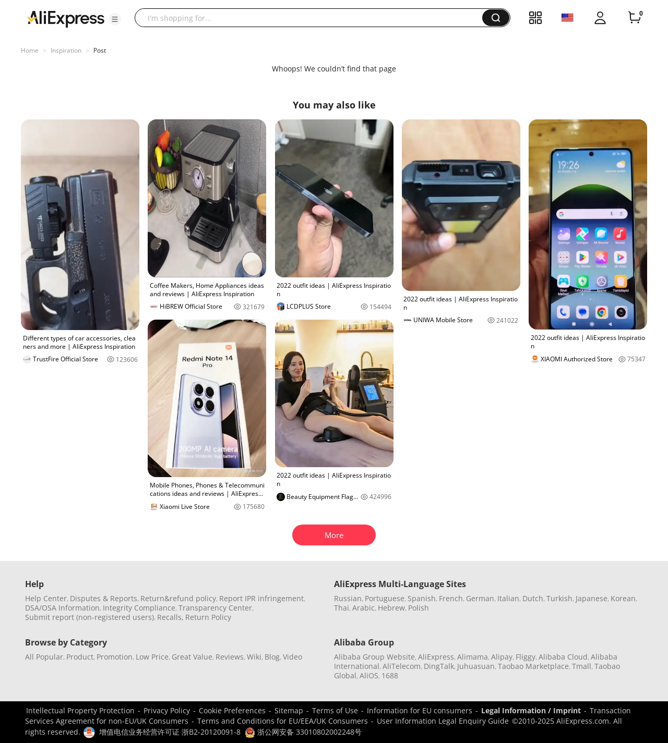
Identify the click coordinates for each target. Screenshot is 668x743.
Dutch (532, 598)
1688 (389, 675)
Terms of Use (335, 710)
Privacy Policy (167, 710)
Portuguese (384, 598)
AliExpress (436, 657)
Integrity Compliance (139, 608)
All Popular (44, 657)
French (451, 598)
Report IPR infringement (261, 598)
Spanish (422, 598)
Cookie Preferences (232, 710)
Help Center (46, 598)
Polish (418, 608)
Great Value (192, 657)
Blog (272, 657)
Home (30, 50)
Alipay (501, 657)
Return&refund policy (178, 598)
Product (79, 657)
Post (99, 50)
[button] (115, 19)
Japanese (591, 598)
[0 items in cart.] (634, 17)
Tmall (581, 666)
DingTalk (439, 666)
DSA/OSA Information (62, 608)
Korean (623, 598)
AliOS (369, 675)
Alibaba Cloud (563, 657)
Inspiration (66, 50)
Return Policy (208, 617)
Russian (348, 598)
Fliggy (525, 657)
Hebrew (391, 608)
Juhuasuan (476, 666)
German (480, 598)
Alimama (472, 657)
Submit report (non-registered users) (89, 617)
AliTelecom (402, 666)
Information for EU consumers (419, 710)
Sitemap (289, 710)
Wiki (254, 657)
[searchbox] (312, 18)
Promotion (115, 657)
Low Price (152, 657)
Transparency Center (215, 608)
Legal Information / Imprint (531, 710)
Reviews (230, 657)
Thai (341, 608)
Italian (508, 598)
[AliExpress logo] (65, 18)
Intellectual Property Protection (80, 710)
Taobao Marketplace (533, 666)
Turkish (559, 598)
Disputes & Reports (103, 598)
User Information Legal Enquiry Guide (443, 721)
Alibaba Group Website (374, 657)
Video (292, 657)
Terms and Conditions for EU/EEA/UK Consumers (282, 721)
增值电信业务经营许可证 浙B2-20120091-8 (170, 732)
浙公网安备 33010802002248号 (303, 732)
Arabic (363, 608)
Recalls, (170, 617)
